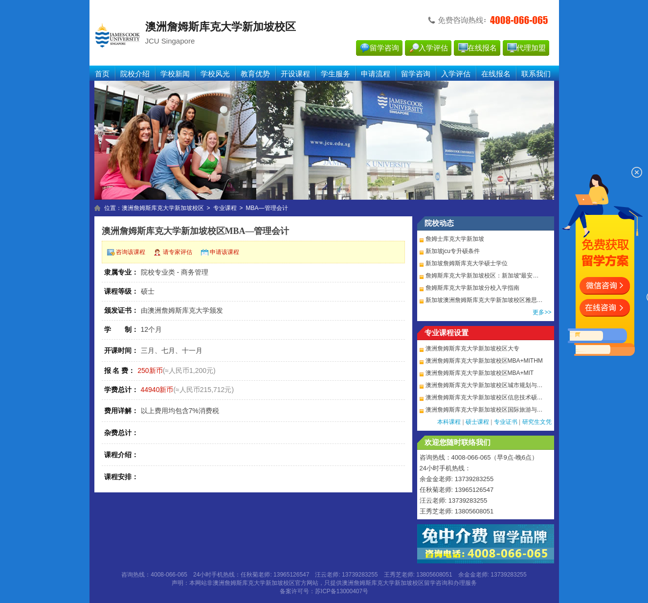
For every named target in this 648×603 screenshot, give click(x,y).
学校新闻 (175, 74)
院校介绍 (135, 74)
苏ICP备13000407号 (341, 591)
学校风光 (215, 74)
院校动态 (439, 223)
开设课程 (295, 74)
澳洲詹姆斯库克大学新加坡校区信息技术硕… (484, 397)
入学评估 (433, 48)
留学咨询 (384, 48)
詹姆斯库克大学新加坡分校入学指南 (472, 287)
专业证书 (505, 421)
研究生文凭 (537, 421)
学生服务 (335, 74)
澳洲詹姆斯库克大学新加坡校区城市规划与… (484, 385)
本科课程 (449, 421)
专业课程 (225, 208)
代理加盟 (531, 48)
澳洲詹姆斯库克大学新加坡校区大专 (472, 348)
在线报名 (482, 48)
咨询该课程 (130, 252)
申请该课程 (224, 252)
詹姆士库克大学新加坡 (454, 238)
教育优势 (255, 74)
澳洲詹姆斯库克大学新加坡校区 (163, 208)
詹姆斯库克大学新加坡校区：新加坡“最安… (482, 275)
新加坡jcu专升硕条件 (452, 251)
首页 (102, 74)
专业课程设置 (447, 333)
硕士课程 (477, 421)
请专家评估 (177, 252)
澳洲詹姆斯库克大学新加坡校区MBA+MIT (479, 373)
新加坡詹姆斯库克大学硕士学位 (466, 263)
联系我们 (536, 74)
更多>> (542, 312)
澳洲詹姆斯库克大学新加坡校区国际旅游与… (484, 409)
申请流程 (375, 74)
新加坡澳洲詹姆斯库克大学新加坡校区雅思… (484, 300)
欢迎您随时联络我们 (458, 442)
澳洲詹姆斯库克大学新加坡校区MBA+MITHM (484, 360)
